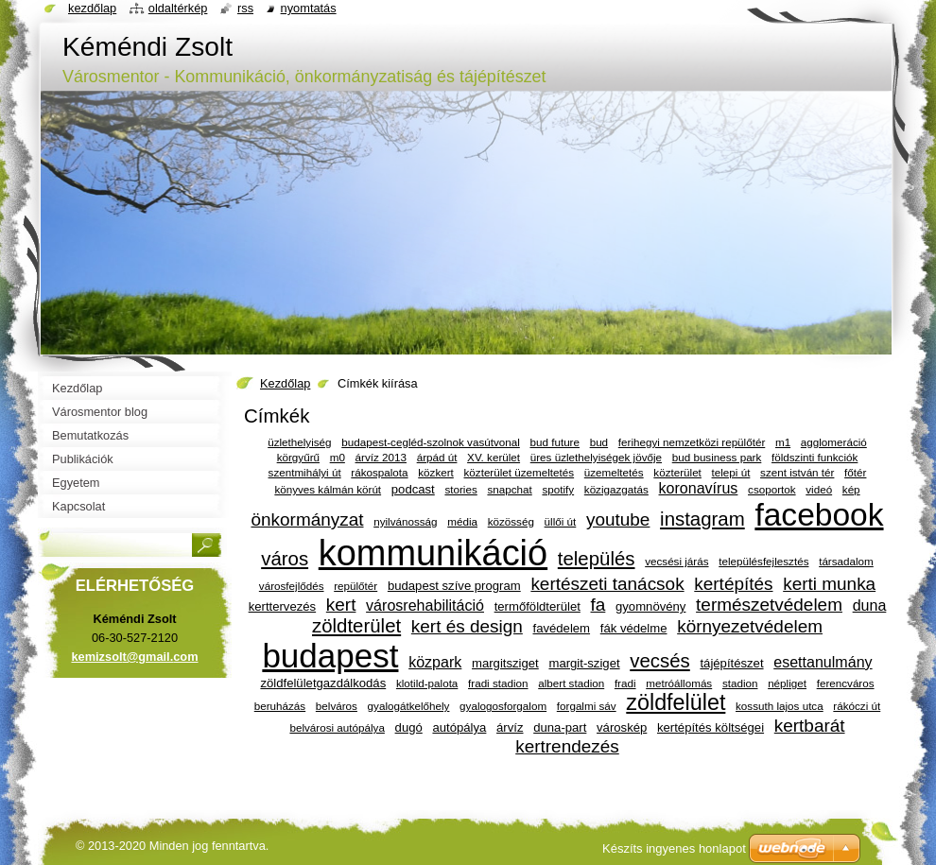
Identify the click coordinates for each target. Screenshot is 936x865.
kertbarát (809, 725)
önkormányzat (307, 519)
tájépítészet (731, 663)
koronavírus (698, 487)
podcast (413, 489)
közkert (436, 472)
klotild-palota (427, 683)
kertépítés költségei (710, 727)
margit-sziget (583, 663)
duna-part (559, 727)
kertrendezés (567, 746)
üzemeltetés (614, 472)
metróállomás (679, 683)
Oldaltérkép (178, 8)
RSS (245, 8)
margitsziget (505, 663)
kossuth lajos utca (779, 706)
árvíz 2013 (381, 457)
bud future (554, 442)
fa (598, 604)
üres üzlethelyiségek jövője (596, 457)
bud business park (717, 457)
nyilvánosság (405, 521)
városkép (622, 727)
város (284, 558)
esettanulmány (822, 661)
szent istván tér (797, 472)
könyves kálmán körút (327, 489)
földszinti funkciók (814, 457)
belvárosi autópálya (336, 727)
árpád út (437, 457)
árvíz (509, 727)
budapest (330, 655)
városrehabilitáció (425, 605)
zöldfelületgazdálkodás (323, 683)
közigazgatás (616, 489)
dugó (409, 727)
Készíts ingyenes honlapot (674, 848)
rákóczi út (856, 706)
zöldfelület (675, 702)
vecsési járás (676, 561)
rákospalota (379, 472)
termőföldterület (537, 606)
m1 (782, 442)
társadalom (846, 561)
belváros (336, 706)
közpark (434, 661)
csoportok (772, 489)
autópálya (459, 727)
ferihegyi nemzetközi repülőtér (692, 442)
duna (870, 605)
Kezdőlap (285, 383)
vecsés (660, 660)
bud (599, 442)
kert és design (467, 626)
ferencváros (846, 683)
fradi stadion (498, 683)
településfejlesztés (763, 561)
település (596, 558)
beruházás (279, 706)
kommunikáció (433, 553)
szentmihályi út (305, 472)
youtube (618, 519)
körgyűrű (298, 457)
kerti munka (829, 584)
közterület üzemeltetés (519, 472)
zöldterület (356, 625)
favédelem (562, 628)
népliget (787, 683)
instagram (702, 519)
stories (460, 489)
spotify (558, 489)
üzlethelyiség (299, 442)
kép (851, 489)
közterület (677, 472)
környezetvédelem (750, 626)
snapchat (509, 489)
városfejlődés (291, 586)
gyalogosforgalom (502, 706)
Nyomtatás (309, 8)
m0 (337, 457)
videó (819, 489)
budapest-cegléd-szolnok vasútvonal (430, 442)
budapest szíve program (454, 586)
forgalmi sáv (586, 706)
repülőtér (355, 586)
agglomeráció (834, 442)
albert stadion (571, 683)
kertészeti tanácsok (607, 584)
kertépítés (733, 584)
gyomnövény (650, 606)
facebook (818, 514)
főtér (855, 472)
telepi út (731, 472)
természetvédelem (769, 604)
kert (341, 604)
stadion (740, 683)
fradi (625, 683)
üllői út (561, 521)
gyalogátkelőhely (409, 706)
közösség (511, 521)
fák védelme (633, 628)
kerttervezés (282, 606)
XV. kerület (493, 457)
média (462, 521)
